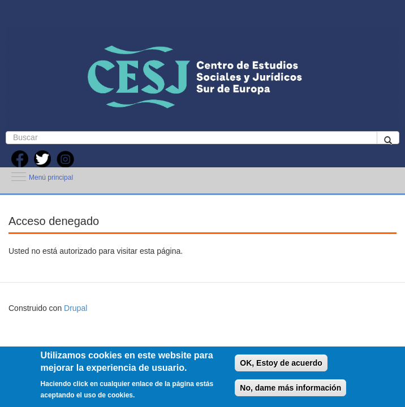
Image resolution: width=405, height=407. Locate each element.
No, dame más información (290, 387)
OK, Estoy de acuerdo (281, 362)
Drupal (75, 308)
